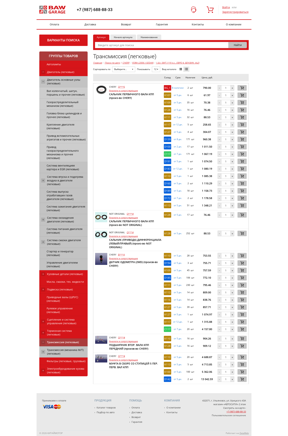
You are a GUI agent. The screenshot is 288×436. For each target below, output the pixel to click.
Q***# (130, 213)
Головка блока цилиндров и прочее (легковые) (64, 115)
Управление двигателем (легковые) (62, 264)
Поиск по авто (112, 62)
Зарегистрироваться (235, 12)
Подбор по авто (105, 412)
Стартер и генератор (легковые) (60, 253)
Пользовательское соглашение (229, 415)
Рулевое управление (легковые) (60, 310)
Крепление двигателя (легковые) (60, 126)
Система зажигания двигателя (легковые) (66, 208)
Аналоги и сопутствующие (123, 90)
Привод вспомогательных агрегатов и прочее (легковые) (66, 137)
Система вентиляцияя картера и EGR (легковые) (63, 167)
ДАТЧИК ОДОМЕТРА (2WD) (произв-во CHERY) (133, 263)
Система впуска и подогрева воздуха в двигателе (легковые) (65, 180)
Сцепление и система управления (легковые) (61, 321)
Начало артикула (123, 37)
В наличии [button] (178, 88)
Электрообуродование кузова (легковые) (65, 370)
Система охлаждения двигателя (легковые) (60, 219)
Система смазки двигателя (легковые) (64, 242)
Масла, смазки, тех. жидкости (65, 281)
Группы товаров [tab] (63, 56)
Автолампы (54, 64)
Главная (97, 62)
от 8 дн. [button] (178, 139)
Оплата (54, 24)
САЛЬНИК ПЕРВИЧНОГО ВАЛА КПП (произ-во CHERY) (131, 96)
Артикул (101, 37)
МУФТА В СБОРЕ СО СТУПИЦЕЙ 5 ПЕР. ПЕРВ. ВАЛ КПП (133, 365)
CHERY (125, 63)
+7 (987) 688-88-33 (95, 10)
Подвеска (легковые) (60, 289)
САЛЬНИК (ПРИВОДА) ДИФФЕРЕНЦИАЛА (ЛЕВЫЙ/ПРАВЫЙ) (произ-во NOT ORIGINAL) (135, 243)
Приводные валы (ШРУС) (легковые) (62, 299)
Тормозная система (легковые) (59, 332)
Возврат (126, 24)
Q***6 (121, 86)
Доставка (90, 24)
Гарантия (162, 24)
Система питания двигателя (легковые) (64, 230)
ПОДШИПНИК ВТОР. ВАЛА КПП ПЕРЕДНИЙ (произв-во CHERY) (129, 346)
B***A (121, 254)
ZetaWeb (244, 433)
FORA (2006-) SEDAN (142, 62)
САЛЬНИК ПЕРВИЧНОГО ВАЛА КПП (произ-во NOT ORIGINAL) (131, 223)
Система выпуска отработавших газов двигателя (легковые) (60, 195)
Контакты (198, 24)
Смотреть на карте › (234, 408)
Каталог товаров (106, 407)
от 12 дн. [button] (178, 125)
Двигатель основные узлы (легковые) (63, 81)
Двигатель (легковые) (60, 72)
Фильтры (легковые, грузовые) (66, 361)
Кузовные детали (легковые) (65, 274)
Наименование (149, 37)
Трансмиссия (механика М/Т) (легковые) (65, 351)
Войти (226, 7)
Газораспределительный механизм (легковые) (62, 104)
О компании (233, 24)
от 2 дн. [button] (178, 147)
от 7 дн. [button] (178, 154)
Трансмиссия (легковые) (63, 342)
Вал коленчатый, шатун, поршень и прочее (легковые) (66, 92)
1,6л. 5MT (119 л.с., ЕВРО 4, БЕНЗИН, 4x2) (177, 62)
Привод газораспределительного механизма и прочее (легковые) (63, 152)
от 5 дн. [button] (178, 95)
